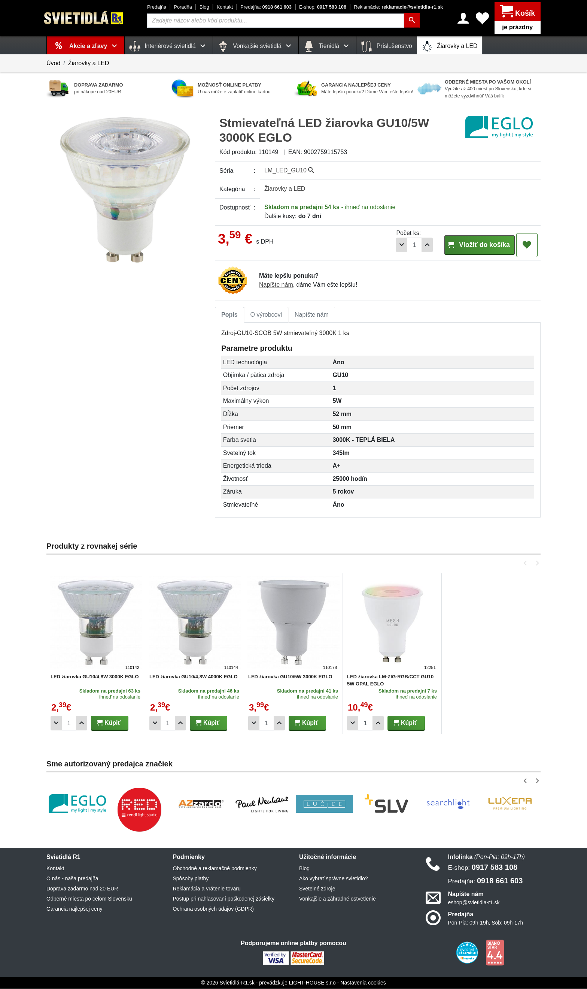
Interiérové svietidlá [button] (168, 46)
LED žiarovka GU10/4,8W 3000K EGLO (95, 677)
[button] (526, 563)
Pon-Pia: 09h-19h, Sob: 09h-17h (485, 923)
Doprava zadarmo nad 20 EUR (82, 889)
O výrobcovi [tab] (266, 315)
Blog (204, 7)
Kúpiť (109, 723)
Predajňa (156, 7)
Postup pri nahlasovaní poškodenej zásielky (224, 899)
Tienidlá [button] (327, 46)
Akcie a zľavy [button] (94, 46)
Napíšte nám (276, 285)
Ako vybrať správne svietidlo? (333, 879)
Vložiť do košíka (469, 244)
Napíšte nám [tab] (312, 315)
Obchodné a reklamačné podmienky (215, 869)
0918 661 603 (266, 7)
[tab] (229, 315)
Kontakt (225, 7)
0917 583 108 (322, 7)
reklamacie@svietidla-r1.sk (398, 7)
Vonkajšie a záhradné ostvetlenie (337, 899)
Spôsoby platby (191, 879)
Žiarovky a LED (450, 46)
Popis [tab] (229, 315)
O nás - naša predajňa (72, 879)
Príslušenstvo (386, 46)
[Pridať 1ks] (406, 245)
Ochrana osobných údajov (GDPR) (213, 909)
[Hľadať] (412, 20)
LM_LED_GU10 (289, 170)
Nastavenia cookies (363, 983)
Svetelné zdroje (317, 889)
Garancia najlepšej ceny (74, 909)
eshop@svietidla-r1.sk (474, 903)
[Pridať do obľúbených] (527, 245)
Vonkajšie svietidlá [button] (256, 46)
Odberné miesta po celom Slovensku (89, 899)
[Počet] (393, 245)
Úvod (53, 63)
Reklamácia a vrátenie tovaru (207, 889)
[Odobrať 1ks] (380, 245)
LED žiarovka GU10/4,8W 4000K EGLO (193, 677)
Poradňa (183, 7)
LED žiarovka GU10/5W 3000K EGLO (290, 677)
